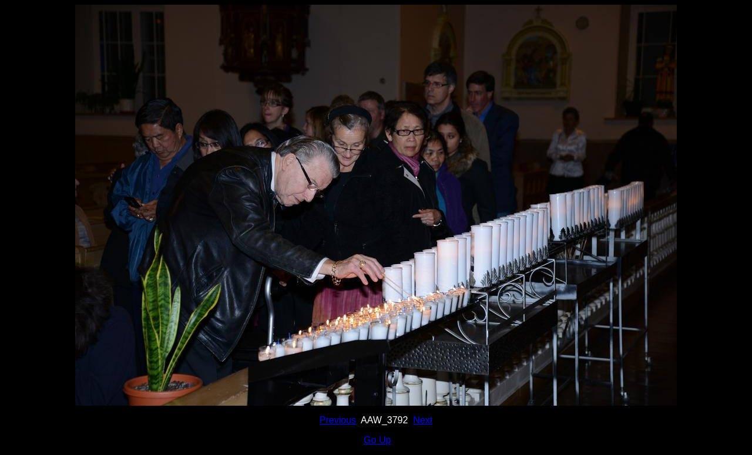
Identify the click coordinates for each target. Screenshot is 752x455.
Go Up (377, 440)
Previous (338, 420)
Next (422, 420)
